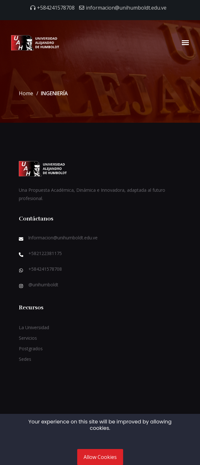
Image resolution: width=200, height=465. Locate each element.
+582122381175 (45, 253)
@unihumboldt (43, 285)
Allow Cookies (100, 457)
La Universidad (34, 327)
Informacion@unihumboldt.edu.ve (63, 238)
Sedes (25, 359)
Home (26, 93)
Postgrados (31, 348)
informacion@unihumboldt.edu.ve (126, 7)
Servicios (28, 338)
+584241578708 (56, 7)
